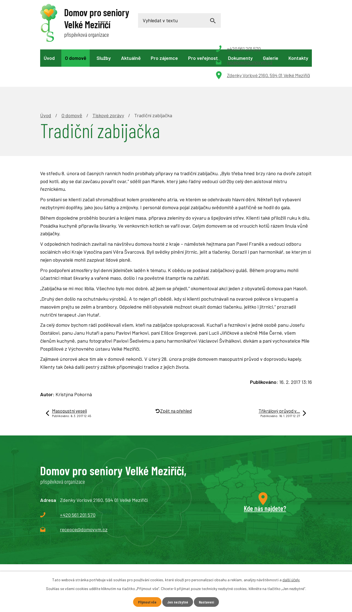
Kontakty (298, 58)
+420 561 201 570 (77, 477)
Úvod (49, 58)
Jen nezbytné (177, 602)
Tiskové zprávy (108, 77)
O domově (75, 58)
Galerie (270, 58)
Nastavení (206, 602)
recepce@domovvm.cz (84, 491)
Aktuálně (131, 58)
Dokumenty (240, 58)
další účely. (291, 579)
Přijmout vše (147, 602)
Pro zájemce (164, 58)
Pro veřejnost (203, 58)
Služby (104, 58)
